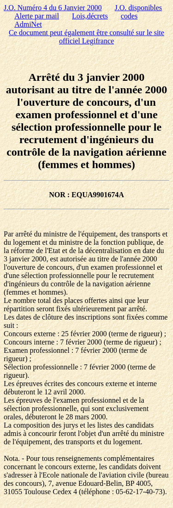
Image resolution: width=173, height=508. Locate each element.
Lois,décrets (90, 16)
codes (129, 16)
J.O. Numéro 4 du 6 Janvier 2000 (52, 8)
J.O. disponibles (138, 8)
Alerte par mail (36, 16)
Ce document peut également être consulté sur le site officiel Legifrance (86, 37)
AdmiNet (28, 24)
